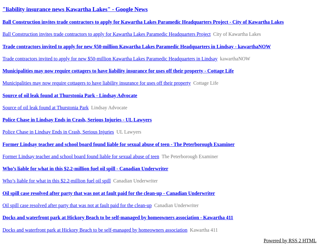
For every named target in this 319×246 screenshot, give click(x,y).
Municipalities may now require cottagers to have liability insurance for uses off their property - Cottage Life (118, 70)
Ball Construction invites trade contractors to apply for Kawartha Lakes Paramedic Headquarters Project (106, 34)
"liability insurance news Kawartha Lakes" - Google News (75, 9)
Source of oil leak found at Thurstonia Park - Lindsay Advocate (69, 95)
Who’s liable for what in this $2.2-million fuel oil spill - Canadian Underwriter (85, 168)
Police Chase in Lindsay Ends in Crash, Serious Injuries (58, 132)
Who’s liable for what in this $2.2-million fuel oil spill (56, 180)
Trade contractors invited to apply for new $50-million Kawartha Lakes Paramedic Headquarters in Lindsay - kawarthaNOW (136, 46)
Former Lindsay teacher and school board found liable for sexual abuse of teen (80, 156)
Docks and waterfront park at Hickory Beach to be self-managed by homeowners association (95, 230)
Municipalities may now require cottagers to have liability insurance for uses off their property (96, 83)
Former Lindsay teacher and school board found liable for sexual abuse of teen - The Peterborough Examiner (118, 144)
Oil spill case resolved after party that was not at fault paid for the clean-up (77, 205)
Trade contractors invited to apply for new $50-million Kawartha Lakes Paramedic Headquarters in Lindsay (109, 58)
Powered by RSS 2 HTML (290, 240)
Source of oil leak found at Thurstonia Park (45, 107)
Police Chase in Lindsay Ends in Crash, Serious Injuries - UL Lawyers (77, 119)
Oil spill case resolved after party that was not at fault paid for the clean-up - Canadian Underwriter (108, 193)
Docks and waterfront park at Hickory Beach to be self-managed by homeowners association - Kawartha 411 (117, 217)
